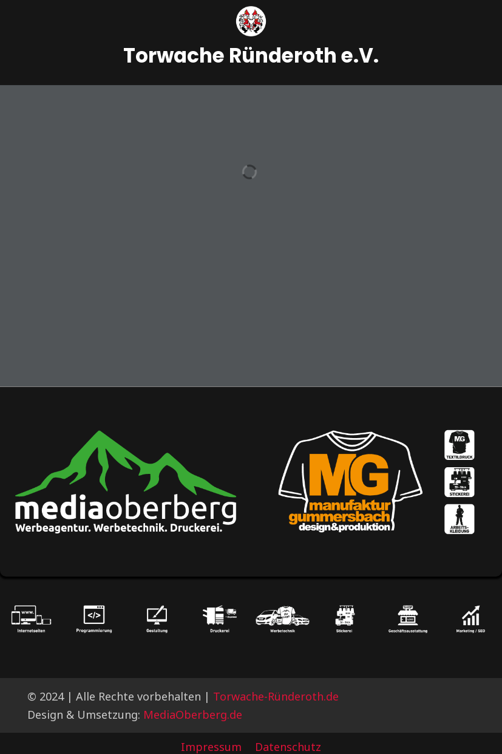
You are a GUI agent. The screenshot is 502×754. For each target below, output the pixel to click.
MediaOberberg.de (192, 714)
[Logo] (251, 21)
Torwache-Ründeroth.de (276, 696)
